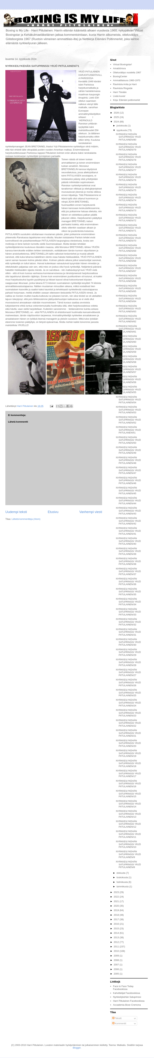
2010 (117, 951)
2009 (117, 955)
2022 (117, 896)
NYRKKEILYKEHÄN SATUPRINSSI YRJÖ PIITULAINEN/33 (128, 612)
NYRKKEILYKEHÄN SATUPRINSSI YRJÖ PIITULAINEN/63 (128, 309)
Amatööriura (119, 68)
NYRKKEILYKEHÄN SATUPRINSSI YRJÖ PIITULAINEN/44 (128, 501)
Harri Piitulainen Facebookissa (129, 1001)
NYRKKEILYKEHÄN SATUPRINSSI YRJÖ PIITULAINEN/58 (128, 359)
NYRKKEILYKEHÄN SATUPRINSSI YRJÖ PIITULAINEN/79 (128, 147)
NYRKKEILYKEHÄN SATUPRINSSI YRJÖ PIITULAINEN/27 (128, 672)
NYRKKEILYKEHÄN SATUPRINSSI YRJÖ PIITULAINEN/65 (128, 288)
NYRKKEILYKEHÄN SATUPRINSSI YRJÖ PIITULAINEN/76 (128, 177)
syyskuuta (122, 130)
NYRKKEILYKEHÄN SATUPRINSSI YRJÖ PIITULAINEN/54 (128, 400)
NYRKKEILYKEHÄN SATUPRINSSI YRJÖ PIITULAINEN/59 (128, 349)
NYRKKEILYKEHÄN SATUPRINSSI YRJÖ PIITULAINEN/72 (128, 218)
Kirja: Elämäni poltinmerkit (126, 100)
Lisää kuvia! (119, 96)
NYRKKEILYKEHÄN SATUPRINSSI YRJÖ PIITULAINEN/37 (128, 571)
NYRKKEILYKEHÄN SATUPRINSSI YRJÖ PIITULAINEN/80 (128, 137)
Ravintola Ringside (122, 88)
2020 (117, 905)
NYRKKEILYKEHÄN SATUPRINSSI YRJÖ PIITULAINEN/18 (128, 763)
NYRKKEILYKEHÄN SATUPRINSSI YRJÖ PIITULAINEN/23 (128, 713)
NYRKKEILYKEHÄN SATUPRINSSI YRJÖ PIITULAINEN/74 (128, 197)
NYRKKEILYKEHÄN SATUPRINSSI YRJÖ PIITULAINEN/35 (128, 592)
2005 (117, 973)
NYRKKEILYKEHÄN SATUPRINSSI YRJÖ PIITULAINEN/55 (128, 389)
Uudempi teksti (16, 512)
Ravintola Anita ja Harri (125, 84)
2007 (117, 964)
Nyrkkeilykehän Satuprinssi (127, 997)
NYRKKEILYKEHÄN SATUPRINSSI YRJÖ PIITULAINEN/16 (128, 784)
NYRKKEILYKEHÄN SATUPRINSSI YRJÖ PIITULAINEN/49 (128, 450)
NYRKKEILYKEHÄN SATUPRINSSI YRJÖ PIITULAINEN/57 (128, 369)
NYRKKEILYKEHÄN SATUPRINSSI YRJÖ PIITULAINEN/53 (128, 410)
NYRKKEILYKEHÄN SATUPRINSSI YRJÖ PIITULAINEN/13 (128, 814)
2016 (117, 924)
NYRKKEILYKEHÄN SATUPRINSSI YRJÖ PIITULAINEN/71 (128, 228)
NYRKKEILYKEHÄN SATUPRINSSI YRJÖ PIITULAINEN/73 (128, 207)
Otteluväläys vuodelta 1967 (127, 72)
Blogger (77, 1047)
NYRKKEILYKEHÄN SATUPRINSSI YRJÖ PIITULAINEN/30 (128, 642)
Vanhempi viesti (90, 512)
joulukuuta (122, 125)
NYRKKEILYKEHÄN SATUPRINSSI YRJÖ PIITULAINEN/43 (128, 511)
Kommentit (119, 1023)
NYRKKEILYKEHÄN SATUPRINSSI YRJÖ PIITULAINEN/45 (128, 490)
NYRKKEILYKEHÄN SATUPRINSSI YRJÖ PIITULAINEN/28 (128, 662)
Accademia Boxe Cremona (127, 1004)
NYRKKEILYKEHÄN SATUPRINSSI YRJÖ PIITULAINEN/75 (128, 187)
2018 (117, 915)
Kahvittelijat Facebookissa (126, 993)
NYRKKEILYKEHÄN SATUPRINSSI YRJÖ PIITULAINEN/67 (128, 268)
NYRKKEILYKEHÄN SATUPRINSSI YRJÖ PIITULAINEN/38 (128, 561)
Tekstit (117, 1018)
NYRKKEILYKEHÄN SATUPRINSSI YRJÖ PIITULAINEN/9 (128, 854)
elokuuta (121, 873)
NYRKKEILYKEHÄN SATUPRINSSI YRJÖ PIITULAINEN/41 (128, 531)
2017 (117, 919)
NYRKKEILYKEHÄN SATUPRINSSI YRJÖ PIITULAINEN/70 (128, 238)
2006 (117, 969)
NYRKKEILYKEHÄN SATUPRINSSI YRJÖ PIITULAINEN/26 (128, 682)
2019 (117, 910)
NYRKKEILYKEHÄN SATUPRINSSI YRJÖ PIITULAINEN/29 (128, 652)
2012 (117, 942)
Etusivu (53, 512)
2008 (117, 960)
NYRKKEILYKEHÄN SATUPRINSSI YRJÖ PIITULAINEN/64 (128, 298)
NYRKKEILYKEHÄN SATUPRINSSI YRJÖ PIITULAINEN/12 (128, 824)
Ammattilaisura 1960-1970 (126, 80)
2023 (117, 892)
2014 (117, 933)
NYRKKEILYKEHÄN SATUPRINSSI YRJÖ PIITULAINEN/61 (128, 329)
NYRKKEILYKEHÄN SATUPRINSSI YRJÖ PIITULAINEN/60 (128, 339)
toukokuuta (123, 877)
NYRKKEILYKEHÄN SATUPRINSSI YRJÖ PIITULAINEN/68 (128, 258)
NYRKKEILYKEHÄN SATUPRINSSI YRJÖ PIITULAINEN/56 (128, 379)
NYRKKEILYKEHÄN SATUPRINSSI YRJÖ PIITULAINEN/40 (128, 541)
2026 (117, 112)
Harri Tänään (120, 92)
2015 (117, 928)
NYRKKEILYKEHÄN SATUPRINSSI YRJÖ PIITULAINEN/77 (128, 167)
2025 (117, 117)
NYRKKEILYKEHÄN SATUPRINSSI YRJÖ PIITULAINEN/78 (128, 157)
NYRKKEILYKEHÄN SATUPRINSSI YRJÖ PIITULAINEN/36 (128, 581)
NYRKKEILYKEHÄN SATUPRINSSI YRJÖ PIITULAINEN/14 (128, 804)
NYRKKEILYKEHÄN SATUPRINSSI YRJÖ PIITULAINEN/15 (128, 794)
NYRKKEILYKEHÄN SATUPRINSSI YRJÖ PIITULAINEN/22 (128, 723)
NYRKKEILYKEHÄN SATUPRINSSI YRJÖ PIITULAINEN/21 (128, 733)
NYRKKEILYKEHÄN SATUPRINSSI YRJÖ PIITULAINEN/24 (128, 703)
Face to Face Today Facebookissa (123, 987)
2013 (117, 937)
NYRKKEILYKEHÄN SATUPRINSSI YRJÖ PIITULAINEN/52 (128, 420)
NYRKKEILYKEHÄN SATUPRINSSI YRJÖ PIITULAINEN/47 (128, 470)
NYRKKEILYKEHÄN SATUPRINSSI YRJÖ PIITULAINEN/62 (128, 319)
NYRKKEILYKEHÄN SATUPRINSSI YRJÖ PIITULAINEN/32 (128, 622)
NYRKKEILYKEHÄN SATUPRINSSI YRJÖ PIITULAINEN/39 (128, 551)
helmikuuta (122, 882)
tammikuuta (123, 886)
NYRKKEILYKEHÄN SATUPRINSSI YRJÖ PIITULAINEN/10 (128, 844)
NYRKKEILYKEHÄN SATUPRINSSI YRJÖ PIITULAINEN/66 (128, 278)
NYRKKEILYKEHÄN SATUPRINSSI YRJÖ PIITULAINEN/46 (128, 480)
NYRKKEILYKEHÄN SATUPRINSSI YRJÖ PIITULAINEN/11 (128, 834)
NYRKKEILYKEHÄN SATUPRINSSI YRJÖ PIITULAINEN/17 (128, 773)
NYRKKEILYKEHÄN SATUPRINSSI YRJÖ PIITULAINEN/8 (128, 864)
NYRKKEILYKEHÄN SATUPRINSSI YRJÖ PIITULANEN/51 (128, 430)
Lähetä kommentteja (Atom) (26, 519)
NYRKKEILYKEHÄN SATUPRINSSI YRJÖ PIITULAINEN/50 (128, 440)
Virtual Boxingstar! (122, 64)
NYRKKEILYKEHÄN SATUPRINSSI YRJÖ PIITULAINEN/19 (128, 753)
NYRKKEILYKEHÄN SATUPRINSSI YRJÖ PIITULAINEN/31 (128, 632)
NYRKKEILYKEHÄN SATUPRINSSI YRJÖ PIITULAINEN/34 (128, 602)
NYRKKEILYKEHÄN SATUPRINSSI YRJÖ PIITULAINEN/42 (128, 521)
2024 (117, 121)
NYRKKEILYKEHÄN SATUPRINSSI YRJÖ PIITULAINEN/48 (128, 460)
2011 (117, 946)
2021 (117, 901)
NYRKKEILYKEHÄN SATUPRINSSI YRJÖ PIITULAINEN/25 (128, 693)
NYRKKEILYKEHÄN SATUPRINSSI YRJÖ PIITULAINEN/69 (128, 248)
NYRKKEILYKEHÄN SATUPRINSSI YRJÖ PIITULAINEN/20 (128, 743)
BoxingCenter (120, 76)
